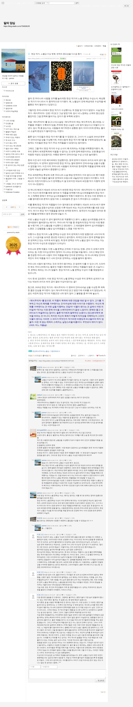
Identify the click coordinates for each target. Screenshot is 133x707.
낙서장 (8, 126)
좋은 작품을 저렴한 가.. (120, 167)
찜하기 (90, 356)
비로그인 (40, 534)
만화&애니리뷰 (11, 106)
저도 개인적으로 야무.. (120, 177)
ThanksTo (101, 356)
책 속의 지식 (10, 140)
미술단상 (9, 189)
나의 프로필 (10, 121)
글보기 (80, 46)
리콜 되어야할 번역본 (14, 176)
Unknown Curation (13, 192)
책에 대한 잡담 (11, 135)
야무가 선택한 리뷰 (13, 151)
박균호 (39, 367)
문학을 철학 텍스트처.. (120, 174)
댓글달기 (67, 367)
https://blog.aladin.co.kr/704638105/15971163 (43, 58)
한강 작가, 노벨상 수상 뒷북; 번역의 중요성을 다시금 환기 (56, 54)
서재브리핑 (86, 6)
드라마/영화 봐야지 (13, 157)
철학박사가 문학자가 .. (120, 162)
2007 (12, 207)
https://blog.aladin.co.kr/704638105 (17, 26)
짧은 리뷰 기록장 (12, 149)
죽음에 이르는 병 (117, 128)
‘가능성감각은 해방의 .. (120, 182)
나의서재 (76, 6)
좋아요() (47, 356)
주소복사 (88, 361)
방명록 (4, 200)
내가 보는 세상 (11, 129)
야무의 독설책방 (12, 111)
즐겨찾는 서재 (116, 6)
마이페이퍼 (6, 117)
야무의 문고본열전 (13, 160)
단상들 (8, 123)
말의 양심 (9, 23)
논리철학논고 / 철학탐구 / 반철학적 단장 (120, 87)
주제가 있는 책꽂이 (13, 137)
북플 (19, 3)
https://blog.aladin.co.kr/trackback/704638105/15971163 (56, 361)
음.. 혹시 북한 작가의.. (120, 164)
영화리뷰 (9, 103)
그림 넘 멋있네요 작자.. (120, 169)
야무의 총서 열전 (12, 163)
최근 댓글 (113, 155)
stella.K (39, 395)
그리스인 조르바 (117, 108)
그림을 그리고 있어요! (14, 184)
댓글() (103, 54)
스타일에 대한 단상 (13, 170)
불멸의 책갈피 (11, 132)
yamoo (88, 58)
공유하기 (81, 356)
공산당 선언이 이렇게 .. (120, 159)
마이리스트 (10, 91)
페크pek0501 (42, 430)
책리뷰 (8, 100)
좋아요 (73, 356)
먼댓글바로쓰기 (99, 361)
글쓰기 (105, 6)
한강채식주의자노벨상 (40, 351)
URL (73, 367)
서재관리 (96, 6)
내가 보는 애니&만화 (13, 146)
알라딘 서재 (9, 3)
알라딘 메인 (27, 3)
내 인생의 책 (115, 44)
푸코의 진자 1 (116, 148)
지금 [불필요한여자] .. (120, 172)
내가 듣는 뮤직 (11, 143)
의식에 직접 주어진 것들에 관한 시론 (121, 65)
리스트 (4, 87)
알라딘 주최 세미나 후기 (15, 154)
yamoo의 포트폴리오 (13, 187)
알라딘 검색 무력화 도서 (15, 173)
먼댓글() (38, 356)
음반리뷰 (9, 108)
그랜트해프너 (55, 351)
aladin (17, 232)
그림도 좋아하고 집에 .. (120, 179)
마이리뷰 (5, 96)
